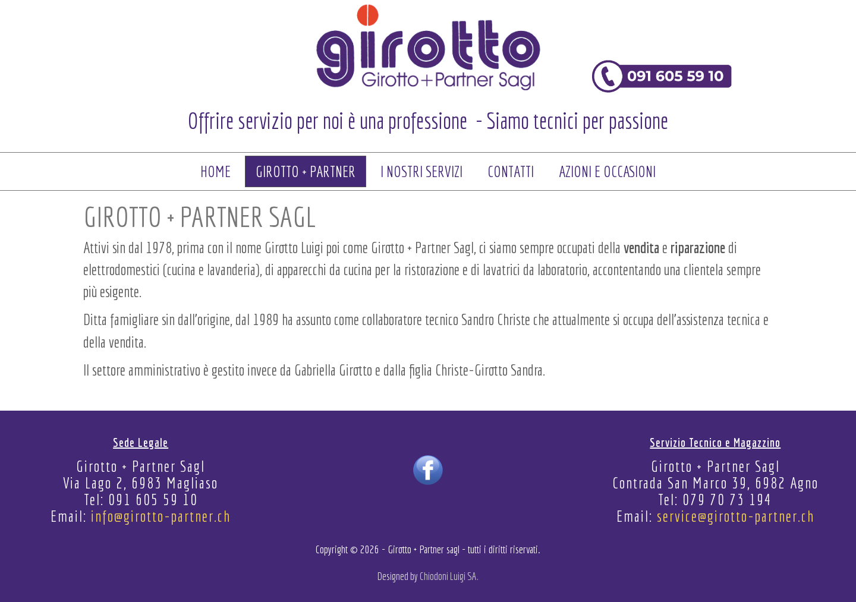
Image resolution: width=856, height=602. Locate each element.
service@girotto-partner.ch (735, 516)
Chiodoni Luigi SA (448, 576)
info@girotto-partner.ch (161, 516)
